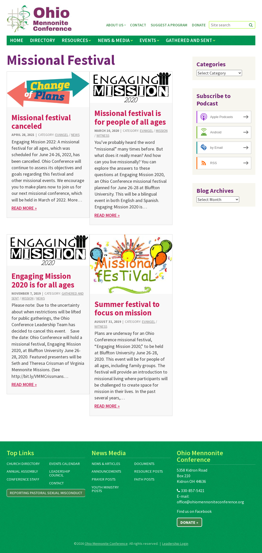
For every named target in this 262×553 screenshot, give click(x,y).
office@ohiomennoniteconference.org (210, 501)
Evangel (61, 135)
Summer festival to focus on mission (127, 308)
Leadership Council (59, 473)
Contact (138, 25)
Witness (102, 135)
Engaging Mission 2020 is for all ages (43, 280)
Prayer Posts (104, 479)
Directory (42, 40)
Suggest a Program (169, 25)
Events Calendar (64, 463)
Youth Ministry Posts (105, 489)
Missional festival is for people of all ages (130, 117)
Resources (75, 40)
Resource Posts (148, 471)
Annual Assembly (22, 471)
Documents (144, 463)
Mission (162, 131)
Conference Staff (23, 479)
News (75, 135)
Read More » (24, 208)
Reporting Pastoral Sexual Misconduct (46, 493)
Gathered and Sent (189, 40)
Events (147, 40)
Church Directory (23, 463)
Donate (199, 25)
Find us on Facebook (194, 511)
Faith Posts (144, 479)
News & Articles (106, 463)
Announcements (106, 471)
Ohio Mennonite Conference (106, 543)
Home (16, 40)
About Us (114, 25)
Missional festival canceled (41, 122)
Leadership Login (175, 543)
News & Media (114, 40)
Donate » (189, 522)
